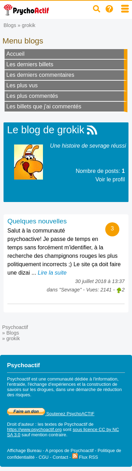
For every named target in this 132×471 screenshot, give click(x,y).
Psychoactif (15, 327)
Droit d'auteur (20, 424)
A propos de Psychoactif (69, 450)
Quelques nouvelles (37, 221)
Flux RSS (85, 457)
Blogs (10, 25)
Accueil (15, 54)
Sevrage (70, 289)
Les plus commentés (32, 96)
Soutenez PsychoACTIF (50, 413)
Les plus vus (22, 85)
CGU (44, 457)
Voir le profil (110, 179)
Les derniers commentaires (40, 75)
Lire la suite (52, 273)
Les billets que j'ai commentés (43, 106)
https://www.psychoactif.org (34, 429)
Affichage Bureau (24, 450)
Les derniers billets (29, 64)
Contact (60, 457)
